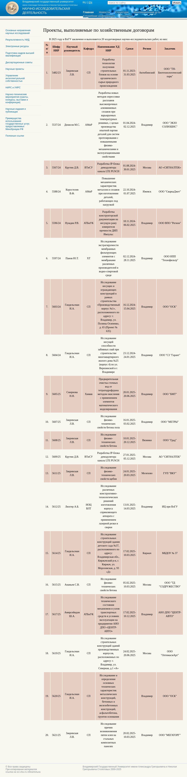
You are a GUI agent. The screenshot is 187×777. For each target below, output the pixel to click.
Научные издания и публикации (16, 110)
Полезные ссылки (15, 135)
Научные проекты (15, 69)
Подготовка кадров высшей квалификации (20, 54)
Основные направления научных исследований (18, 31)
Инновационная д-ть (147, 12)
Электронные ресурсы (17, 46)
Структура (121, 12)
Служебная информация (99, 16)
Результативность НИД (17, 39)
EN (90, 2)
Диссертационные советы (19, 62)
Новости (104, 12)
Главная (88, 12)
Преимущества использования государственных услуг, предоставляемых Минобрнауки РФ (18, 124)
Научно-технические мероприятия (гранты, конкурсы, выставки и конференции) (17, 98)
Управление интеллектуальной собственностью (15, 78)
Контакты (126, 16)
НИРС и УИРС (13, 87)
